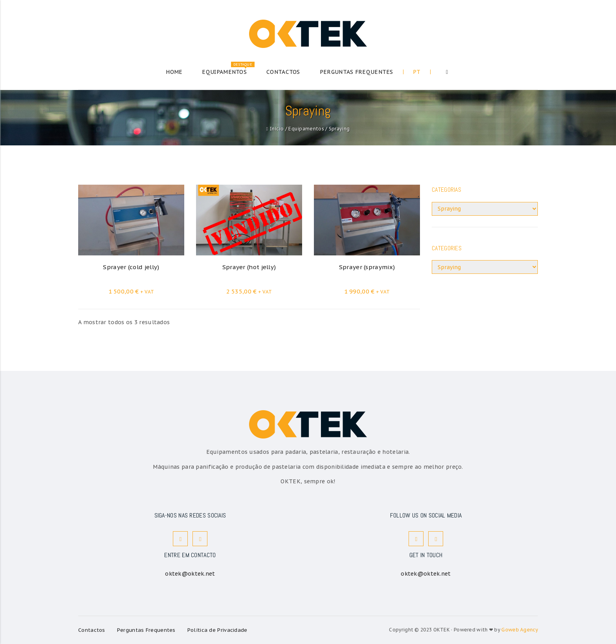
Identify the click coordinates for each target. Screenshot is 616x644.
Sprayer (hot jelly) (249, 267)
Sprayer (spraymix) (367, 267)
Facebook (180, 539)
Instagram (200, 539)
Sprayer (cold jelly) (131, 267)
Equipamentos (306, 129)
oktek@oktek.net (190, 573)
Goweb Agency (519, 630)
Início (277, 129)
